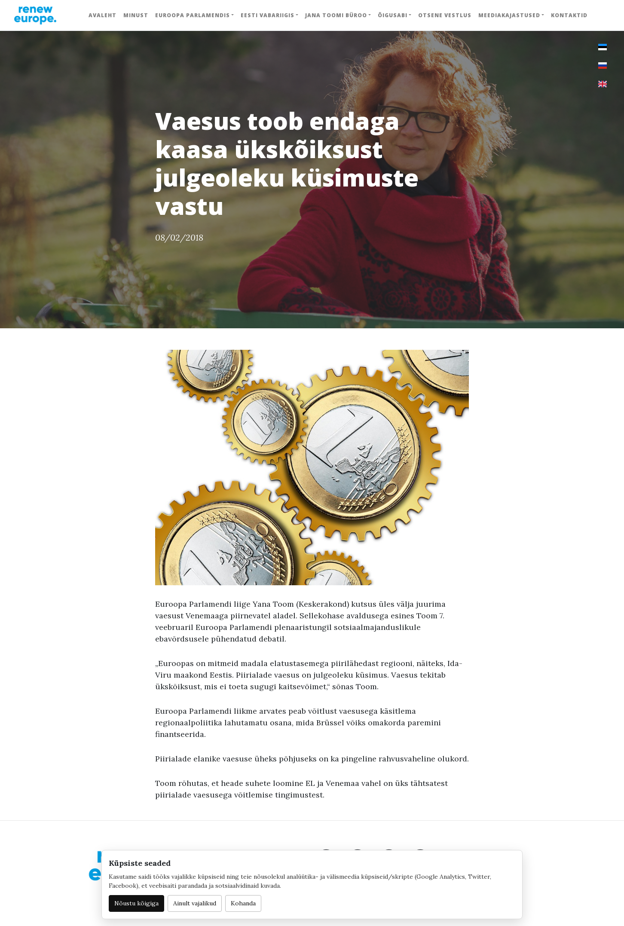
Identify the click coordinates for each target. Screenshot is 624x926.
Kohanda (243, 903)
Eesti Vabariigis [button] (267, 15)
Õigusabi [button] (392, 15)
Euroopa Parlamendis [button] (192, 15)
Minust (135, 15)
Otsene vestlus (444, 15)
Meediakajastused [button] (509, 15)
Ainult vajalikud (194, 903)
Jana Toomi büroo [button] (336, 15)
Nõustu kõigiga (136, 903)
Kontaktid (569, 15)
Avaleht (102, 15)
